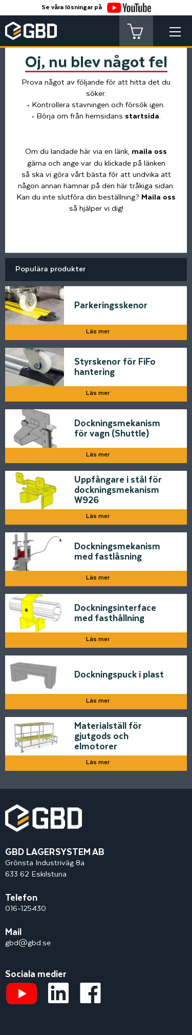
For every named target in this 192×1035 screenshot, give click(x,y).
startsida (142, 116)
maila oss (149, 151)
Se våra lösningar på (96, 7)
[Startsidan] (43, 809)
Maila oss (158, 197)
